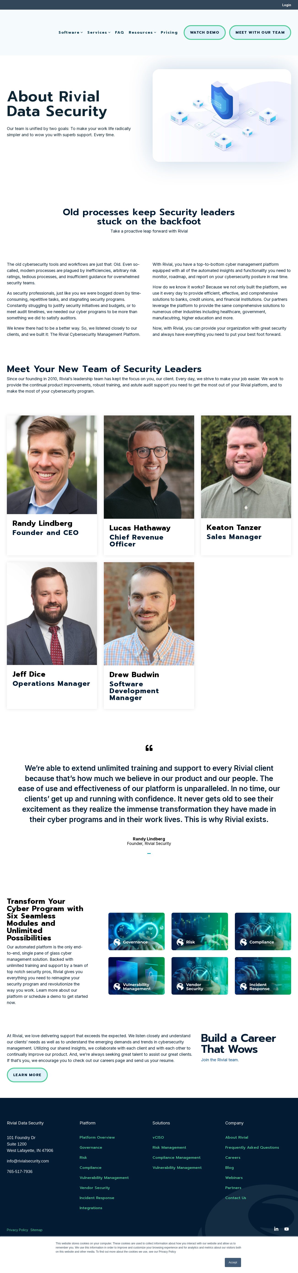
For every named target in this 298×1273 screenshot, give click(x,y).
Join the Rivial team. (220, 1059)
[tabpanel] (149, 795)
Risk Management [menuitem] (169, 1148)
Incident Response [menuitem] (97, 1198)
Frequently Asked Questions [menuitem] (252, 1148)
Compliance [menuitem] (91, 1168)
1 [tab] (149, 855)
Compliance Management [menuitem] (177, 1158)
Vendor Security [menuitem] (95, 1188)
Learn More (27, 1075)
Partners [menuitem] (233, 1188)
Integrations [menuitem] (91, 1208)
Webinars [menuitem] (234, 1178)
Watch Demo (204, 20)
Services (98, 19)
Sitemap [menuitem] (36, 1230)
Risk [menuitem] (83, 1158)
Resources (142, 19)
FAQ (119, 19)
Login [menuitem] (286, 5)
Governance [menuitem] (91, 1148)
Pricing (169, 19)
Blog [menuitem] (229, 1168)
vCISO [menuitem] (158, 1137)
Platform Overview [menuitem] (97, 1137)
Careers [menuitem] (232, 1158)
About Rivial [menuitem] (236, 1137)
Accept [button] (233, 1262)
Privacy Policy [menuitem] (17, 1230)
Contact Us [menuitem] (235, 1198)
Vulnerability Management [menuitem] (104, 1178)
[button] (277, 1229)
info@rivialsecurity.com (28, 1161)
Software (71, 19)
